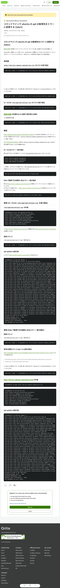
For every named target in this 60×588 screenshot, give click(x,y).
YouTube (32, 560)
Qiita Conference (26, 5)
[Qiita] (4, 2)
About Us (3, 575)
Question (16, 5)
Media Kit (3, 560)
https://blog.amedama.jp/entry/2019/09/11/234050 (19, 134)
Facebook (32, 558)
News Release (4, 583)
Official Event (36, 5)
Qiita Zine (46, 553)
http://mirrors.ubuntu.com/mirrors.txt (19, 184)
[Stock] (10, 485)
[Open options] (35, 585)
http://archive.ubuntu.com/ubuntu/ (45, 229)
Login (49, 2)
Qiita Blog (3, 580)
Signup (56, 2)
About (2, 550)
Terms (2, 553)
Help (2, 566)
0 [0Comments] (14, 485)
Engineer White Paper (21, 566)
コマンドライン (13, 30)
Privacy (3, 555)
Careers (3, 578)
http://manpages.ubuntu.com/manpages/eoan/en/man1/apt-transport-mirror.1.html (28, 353)
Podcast (32, 563)
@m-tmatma (15, 21)
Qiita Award (18, 563)
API (16, 568)
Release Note (19, 550)
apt (19, 30)
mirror (22, 30)
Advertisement (5, 568)
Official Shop (47, 555)
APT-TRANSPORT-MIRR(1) (11, 142)
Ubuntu (6, 30)
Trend (3, 5)
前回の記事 (7, 49)
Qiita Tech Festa (20, 560)
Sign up (30, 507)
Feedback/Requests (6, 563)
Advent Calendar (20, 558)
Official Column (47, 5)
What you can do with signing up (18, 503)
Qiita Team (47, 550)
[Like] (5, 485)
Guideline (3, 558)
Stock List (9, 5)
